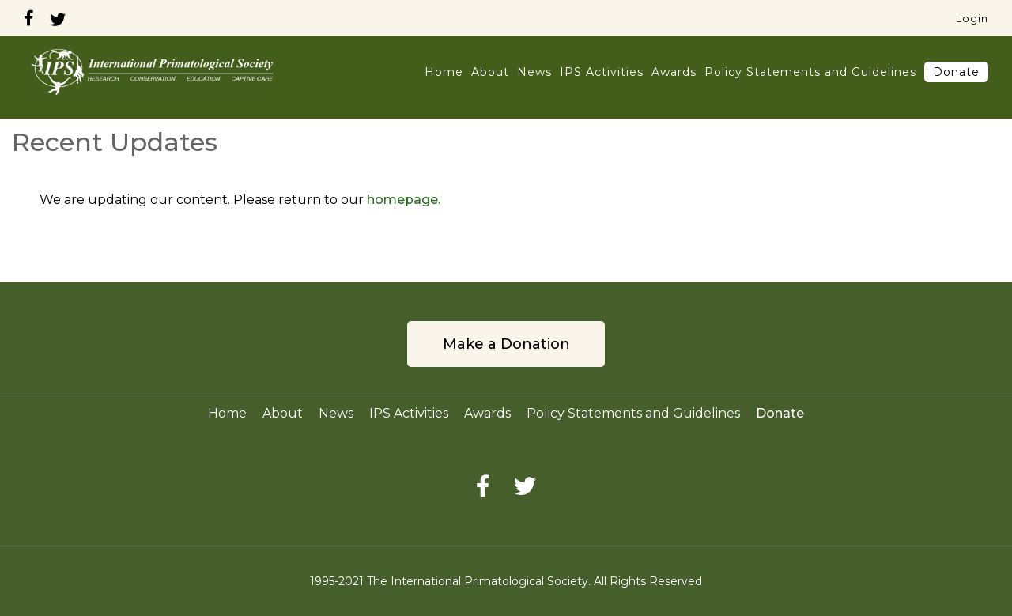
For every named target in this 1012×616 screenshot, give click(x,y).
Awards (674, 72)
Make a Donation (506, 344)
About (490, 72)
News (534, 72)
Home (444, 72)
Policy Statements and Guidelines (810, 72)
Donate (956, 72)
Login (972, 18)
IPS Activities (602, 72)
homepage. (403, 199)
